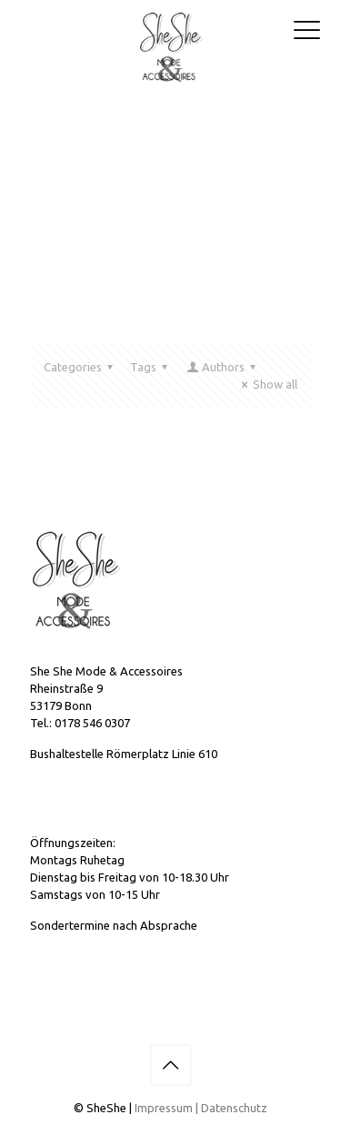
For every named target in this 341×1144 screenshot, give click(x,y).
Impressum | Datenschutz (201, 1107)
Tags (151, 366)
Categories (81, 366)
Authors (222, 366)
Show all (266, 384)
